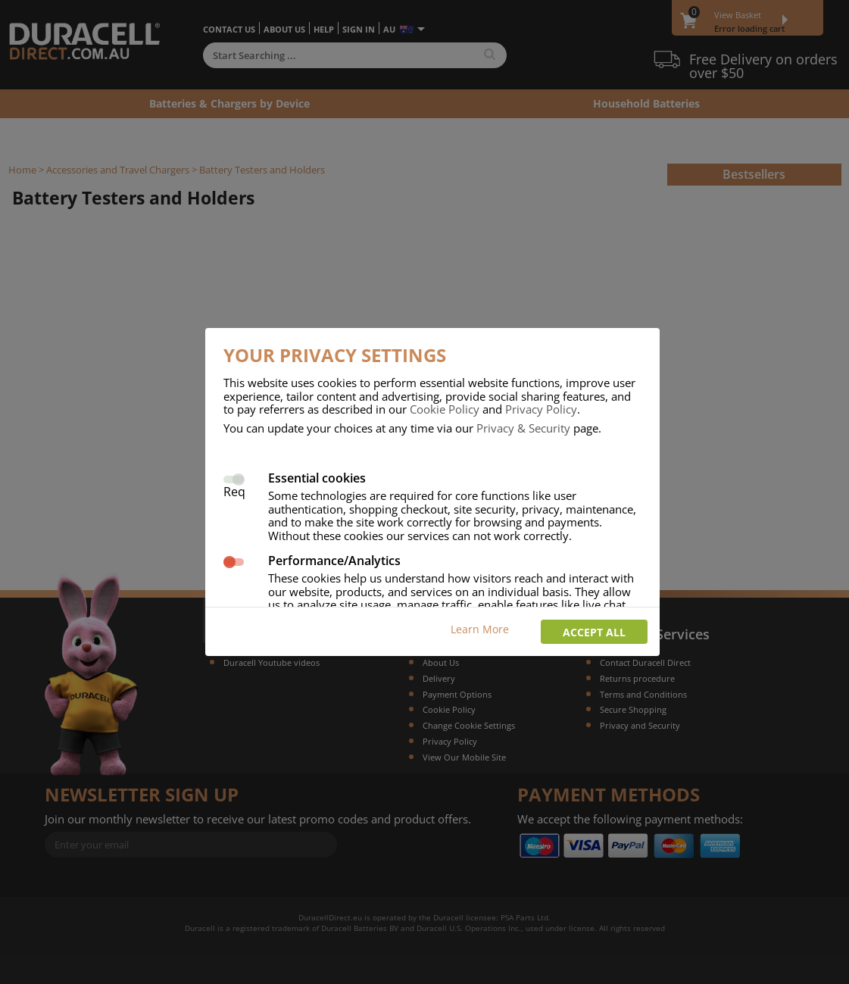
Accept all (594, 632)
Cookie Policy (444, 409)
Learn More (480, 629)
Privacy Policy (541, 409)
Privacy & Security (523, 428)
